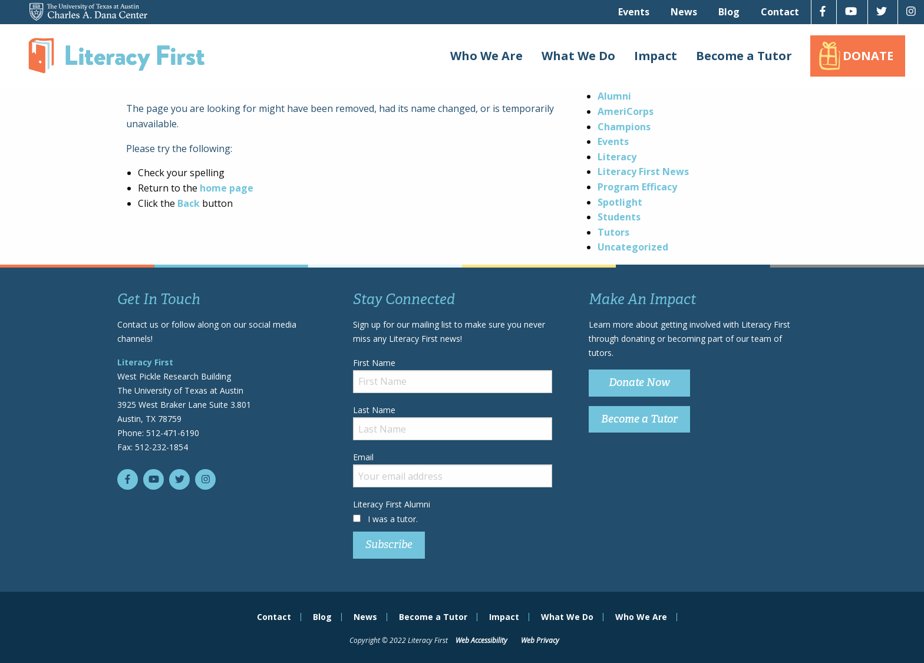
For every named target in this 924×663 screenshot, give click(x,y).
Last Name (452, 422)
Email (452, 469)
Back (188, 203)
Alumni (614, 96)
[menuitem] (634, 12)
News (684, 11)
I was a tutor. (393, 519)
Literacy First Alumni (391, 504)
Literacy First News (643, 171)
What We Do (578, 56)
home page (226, 188)
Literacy (617, 156)
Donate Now (639, 382)
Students (619, 216)
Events (633, 11)
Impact (655, 56)
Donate (868, 56)
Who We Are (486, 56)
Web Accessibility (481, 640)
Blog (729, 11)
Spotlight (620, 202)
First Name (452, 375)
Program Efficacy (637, 186)
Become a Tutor (744, 56)
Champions (624, 126)
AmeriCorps (626, 111)
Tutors (613, 232)
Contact (780, 11)
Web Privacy (540, 640)
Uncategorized (633, 246)
